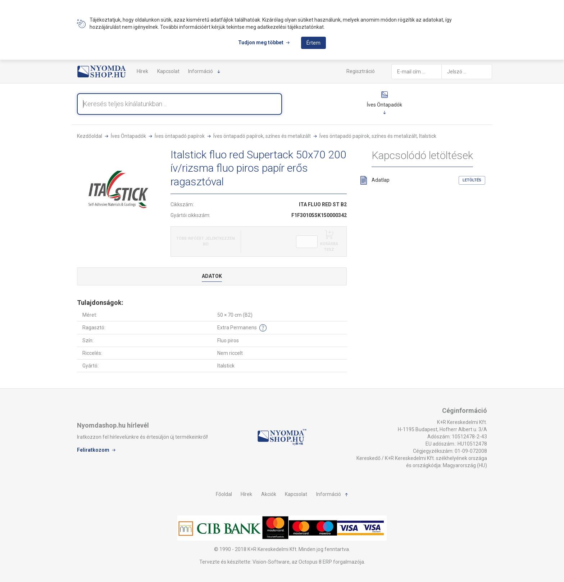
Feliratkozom (93, 449)
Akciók (268, 494)
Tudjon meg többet (260, 42)
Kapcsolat (168, 71)
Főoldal (224, 494)
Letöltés (472, 180)
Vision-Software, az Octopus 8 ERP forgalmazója (308, 562)
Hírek (142, 71)
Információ (200, 71)
